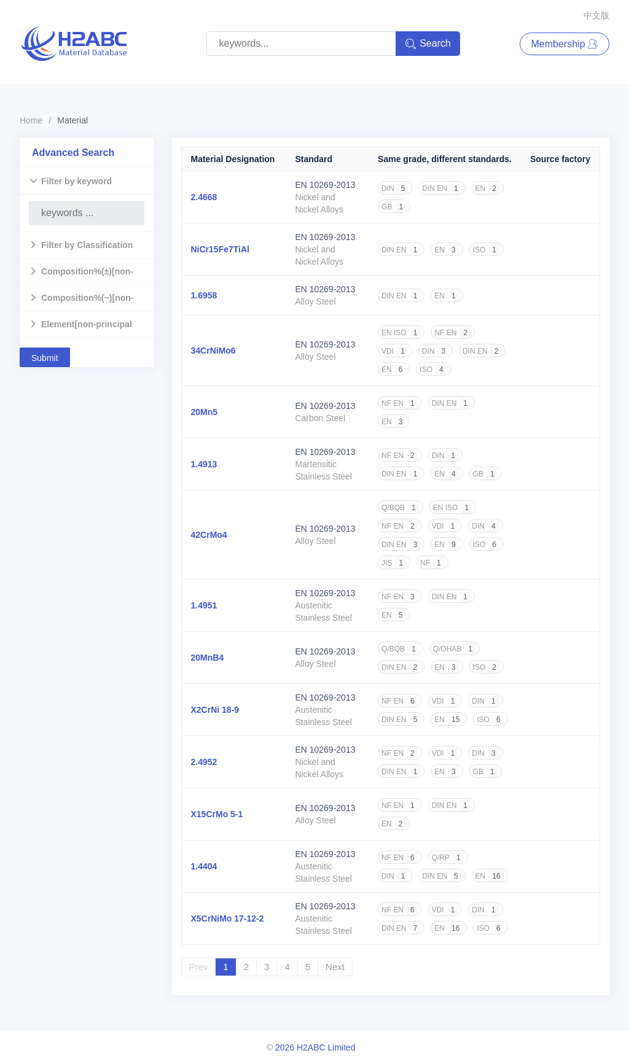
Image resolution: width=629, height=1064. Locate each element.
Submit (44, 358)
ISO (486, 249)
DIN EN (441, 188)
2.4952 (204, 762)
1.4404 (204, 866)
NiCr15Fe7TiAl (220, 249)
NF (432, 563)
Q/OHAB (454, 648)
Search (428, 44)
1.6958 (204, 295)
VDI (394, 351)
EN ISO (401, 332)
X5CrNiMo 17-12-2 (227, 918)
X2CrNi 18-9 (215, 710)
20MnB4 (207, 657)
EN (487, 188)
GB (394, 206)
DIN (394, 188)
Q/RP (448, 857)
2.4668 (204, 197)
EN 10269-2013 (325, 185)
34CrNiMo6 (213, 350)
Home (31, 120)
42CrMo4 (209, 535)
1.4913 (204, 464)
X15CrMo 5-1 (217, 814)
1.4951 (204, 605)
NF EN (452, 332)
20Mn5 (204, 412)
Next (335, 966)
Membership (564, 44)
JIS (394, 563)
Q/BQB (400, 507)
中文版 (596, 15)
